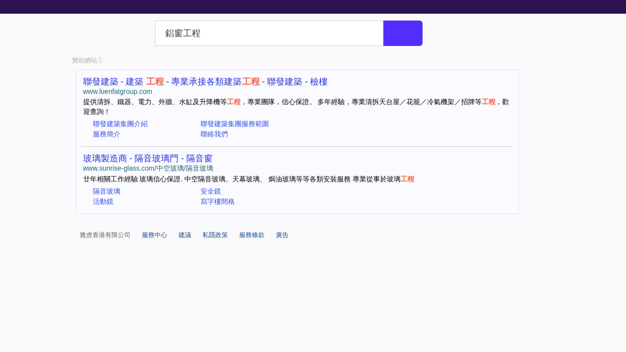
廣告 (282, 235)
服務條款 (252, 235)
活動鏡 (103, 201)
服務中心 (154, 235)
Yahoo (112, 33)
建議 (185, 235)
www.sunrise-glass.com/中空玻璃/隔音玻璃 (148, 168)
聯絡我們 (214, 134)
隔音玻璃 (106, 191)
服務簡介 (106, 134)
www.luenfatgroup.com (118, 91)
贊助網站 (87, 60)
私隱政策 (215, 235)
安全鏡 (211, 191)
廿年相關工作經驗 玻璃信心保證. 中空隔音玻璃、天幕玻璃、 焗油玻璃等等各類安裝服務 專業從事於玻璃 (248, 179)
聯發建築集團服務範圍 (235, 124)
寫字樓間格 (218, 201)
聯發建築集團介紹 (120, 124)
